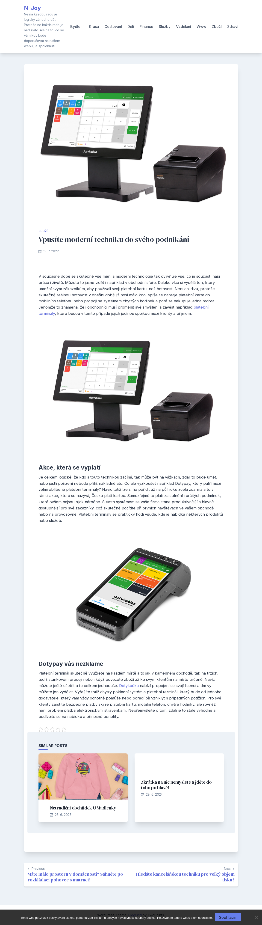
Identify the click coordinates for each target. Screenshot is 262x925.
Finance (146, 26)
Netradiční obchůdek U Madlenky (83, 808)
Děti (130, 26)
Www (201, 26)
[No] (256, 917)
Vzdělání (183, 26)
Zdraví (232, 26)
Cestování (113, 26)
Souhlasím (228, 917)
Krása (94, 26)
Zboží (217, 26)
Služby (165, 26)
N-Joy (32, 8)
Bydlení (76, 26)
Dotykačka (129, 685)
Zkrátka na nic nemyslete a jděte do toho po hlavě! (176, 785)
